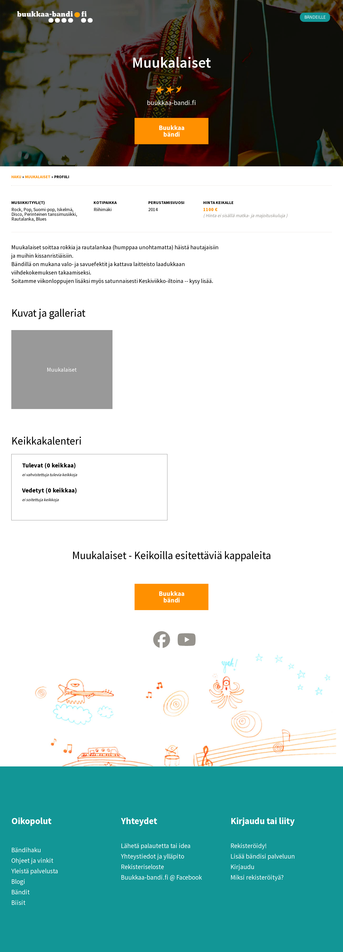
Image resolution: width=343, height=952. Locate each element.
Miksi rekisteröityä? (257, 877)
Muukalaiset (37, 176)
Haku (16, 176)
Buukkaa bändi (172, 130)
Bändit (20, 892)
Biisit (18, 902)
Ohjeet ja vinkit (32, 860)
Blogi (18, 881)
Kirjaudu (242, 867)
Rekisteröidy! (249, 845)
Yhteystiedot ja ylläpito (152, 856)
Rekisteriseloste (142, 867)
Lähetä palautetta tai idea (156, 845)
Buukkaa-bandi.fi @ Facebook (161, 877)
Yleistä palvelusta (34, 871)
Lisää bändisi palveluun (263, 856)
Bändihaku (26, 850)
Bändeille (315, 17)
